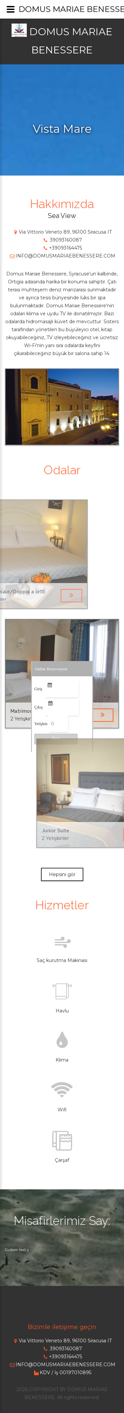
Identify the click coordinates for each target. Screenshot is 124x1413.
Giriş (38, 689)
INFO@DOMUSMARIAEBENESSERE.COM (62, 256)
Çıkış (38, 707)
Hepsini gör (62, 874)
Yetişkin (40, 723)
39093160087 (62, 240)
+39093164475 (62, 248)
